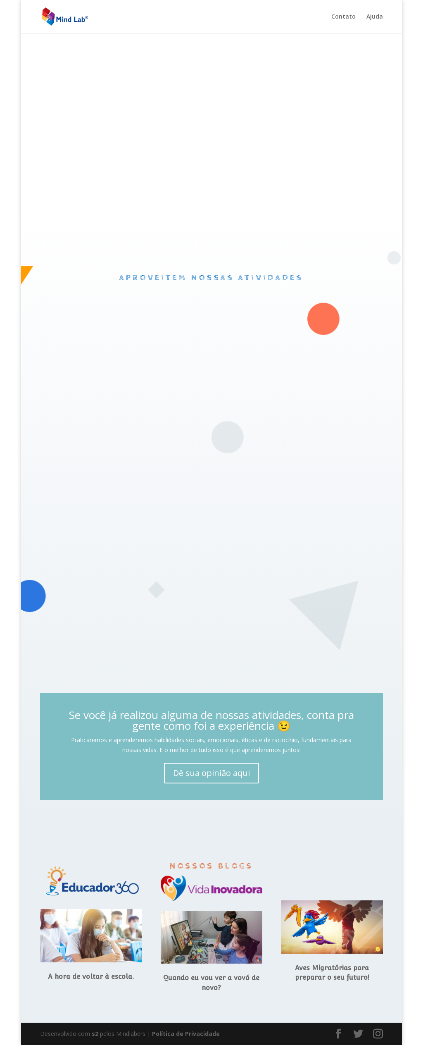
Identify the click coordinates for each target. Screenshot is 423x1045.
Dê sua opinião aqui (211, 772)
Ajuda (374, 17)
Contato (343, 17)
